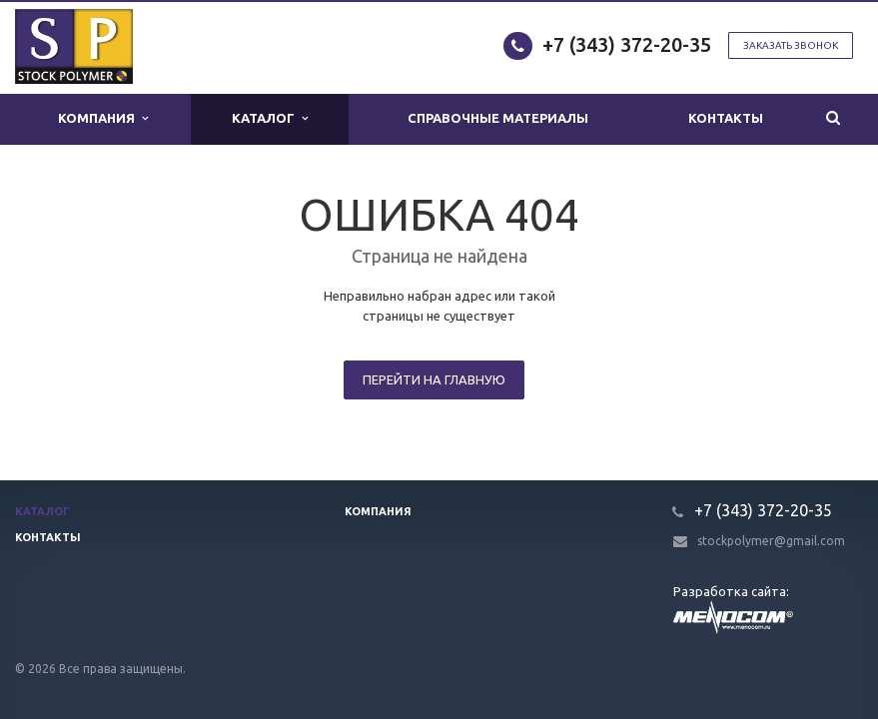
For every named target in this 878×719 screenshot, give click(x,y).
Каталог (270, 118)
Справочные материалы (498, 118)
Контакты (725, 118)
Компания (103, 118)
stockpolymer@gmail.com (771, 540)
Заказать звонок (790, 45)
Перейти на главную (434, 379)
